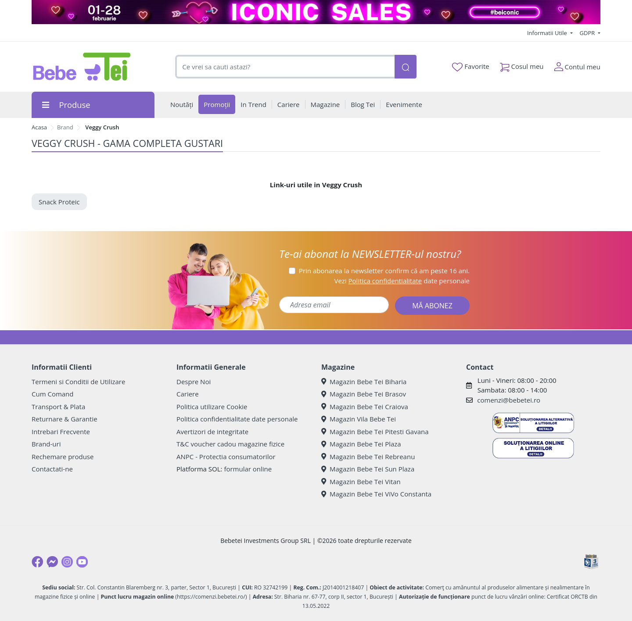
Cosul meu (522, 64)
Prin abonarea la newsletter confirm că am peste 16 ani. (384, 270)
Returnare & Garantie (64, 418)
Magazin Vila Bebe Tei (358, 418)
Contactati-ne (52, 468)
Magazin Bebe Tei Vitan (361, 481)
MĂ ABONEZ (432, 305)
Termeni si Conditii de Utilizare (78, 381)
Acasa (39, 127)
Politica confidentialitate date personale (237, 418)
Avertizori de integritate (212, 431)
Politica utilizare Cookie (211, 406)
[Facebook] (37, 561)
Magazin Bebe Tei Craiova (364, 406)
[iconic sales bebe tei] (316, 12)
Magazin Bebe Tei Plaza (361, 443)
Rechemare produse (62, 456)
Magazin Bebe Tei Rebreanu (368, 456)
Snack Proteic (59, 201)
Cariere (187, 393)
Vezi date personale (402, 280)
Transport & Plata (58, 406)
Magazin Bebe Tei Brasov (363, 393)
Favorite (470, 66)
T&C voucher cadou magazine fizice (230, 443)
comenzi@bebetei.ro (508, 400)
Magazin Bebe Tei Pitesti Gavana (375, 431)
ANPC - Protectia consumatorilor (226, 456)
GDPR (588, 33)
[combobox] (285, 67)
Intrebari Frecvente (61, 431)
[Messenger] (52, 561)
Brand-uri (46, 443)
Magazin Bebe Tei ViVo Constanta (376, 493)
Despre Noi (193, 381)
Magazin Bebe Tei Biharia (363, 381)
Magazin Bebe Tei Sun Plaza (367, 468)
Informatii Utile (547, 33)
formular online (248, 468)
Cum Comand (53, 393)
